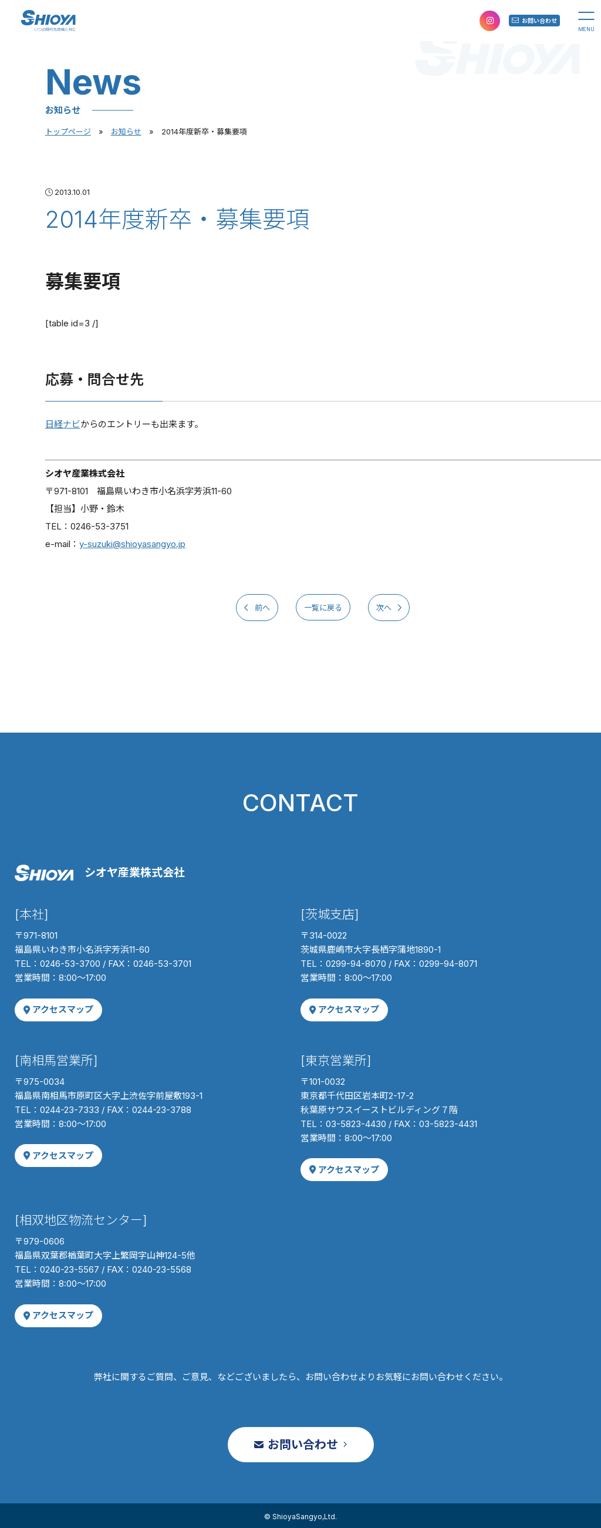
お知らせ (126, 131)
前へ (241, 607)
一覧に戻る (322, 607)
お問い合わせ (519, 20)
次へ (404, 607)
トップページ (68, 131)
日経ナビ (62, 424)
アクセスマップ (56, 1007)
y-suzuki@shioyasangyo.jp (132, 543)
